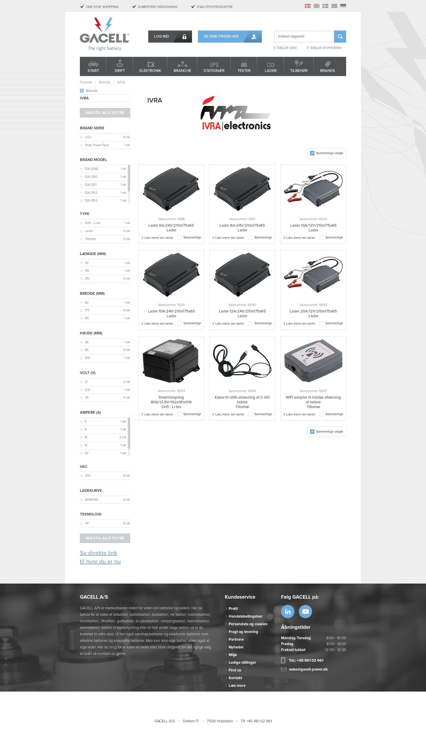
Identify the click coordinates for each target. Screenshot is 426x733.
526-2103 (91, 200)
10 (86, 437)
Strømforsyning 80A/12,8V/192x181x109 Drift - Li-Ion (171, 402)
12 (86, 382)
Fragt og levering (243, 631)
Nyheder (236, 647)
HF (87, 523)
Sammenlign (192, 237)
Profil (233, 608)
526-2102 (91, 193)
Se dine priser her (221, 36)
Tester (244, 70)
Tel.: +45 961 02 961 (306, 660)
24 (86, 397)
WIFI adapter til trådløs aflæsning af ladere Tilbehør (313, 402)
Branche (182, 70)
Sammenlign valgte (329, 153)
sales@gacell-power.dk (308, 669)
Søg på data (287, 47)
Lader (271, 70)
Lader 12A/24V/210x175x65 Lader (242, 313)
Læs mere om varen (158, 238)
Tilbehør (299, 70)
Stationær (214, 70)
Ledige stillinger (242, 662)
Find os (235, 670)
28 (86, 342)
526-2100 (91, 177)
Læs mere (237, 685)
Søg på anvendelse (325, 47)
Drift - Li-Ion (93, 223)
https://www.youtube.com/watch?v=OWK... (305, 611)
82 (86, 303)
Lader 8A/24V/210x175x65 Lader (242, 228)
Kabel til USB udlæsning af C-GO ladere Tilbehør (242, 402)
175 (87, 310)
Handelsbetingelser (246, 616)
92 (86, 263)
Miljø (233, 655)
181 (86, 318)
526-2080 (92, 169)
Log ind (161, 36)
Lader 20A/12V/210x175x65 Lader (313, 313)
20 (86, 453)
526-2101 (90, 185)
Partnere (236, 639)
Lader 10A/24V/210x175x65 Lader (171, 313)
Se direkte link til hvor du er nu (100, 557)
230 (88, 476)
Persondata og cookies (248, 624)
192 (87, 271)
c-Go (88, 137)
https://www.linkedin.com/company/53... (287, 611)
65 (86, 350)
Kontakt (235, 678)
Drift (120, 70)
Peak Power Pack (97, 145)
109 (87, 358)
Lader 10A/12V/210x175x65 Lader (313, 228)
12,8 (87, 390)
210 (87, 279)
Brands (327, 70)
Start (93, 70)
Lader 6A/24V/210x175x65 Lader (171, 228)
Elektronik (150, 70)
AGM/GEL (92, 500)
